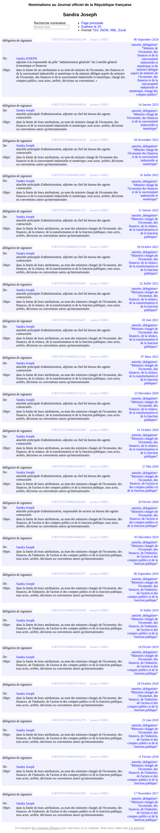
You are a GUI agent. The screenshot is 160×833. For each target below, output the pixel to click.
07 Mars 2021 (149, 356)
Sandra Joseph (27, 110)
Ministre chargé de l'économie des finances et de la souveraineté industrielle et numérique (143, 157)
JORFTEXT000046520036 (69, 139)
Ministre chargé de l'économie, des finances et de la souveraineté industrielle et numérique (142, 121)
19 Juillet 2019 (149, 610)
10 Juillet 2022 (149, 175)
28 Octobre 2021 (147, 247)
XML (113, 30)
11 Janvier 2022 (148, 210)
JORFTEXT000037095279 (69, 720)
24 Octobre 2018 (147, 683)
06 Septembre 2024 (146, 39)
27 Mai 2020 (150, 466)
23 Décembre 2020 (146, 393)
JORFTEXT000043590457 (69, 320)
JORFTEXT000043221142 (69, 356)
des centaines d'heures (46, 828)
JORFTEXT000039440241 (69, 537)
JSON (104, 30)
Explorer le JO (91, 26)
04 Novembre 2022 (146, 139)
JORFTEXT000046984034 (69, 104)
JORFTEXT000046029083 (69, 175)
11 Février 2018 (148, 756)
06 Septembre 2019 (146, 573)
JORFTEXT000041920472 (69, 466)
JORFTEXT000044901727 (69, 210)
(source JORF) (99, 39)
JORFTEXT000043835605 (69, 283)
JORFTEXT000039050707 (69, 573)
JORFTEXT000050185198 (69, 39)
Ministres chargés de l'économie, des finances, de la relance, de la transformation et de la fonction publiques (143, 227)
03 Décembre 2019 (146, 537)
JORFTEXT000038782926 (69, 610)
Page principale (92, 23)
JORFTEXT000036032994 (69, 793)
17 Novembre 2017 (146, 793)
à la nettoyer (136, 828)
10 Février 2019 (148, 647)
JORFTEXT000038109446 (69, 647)
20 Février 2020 (148, 502)
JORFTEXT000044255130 (69, 247)
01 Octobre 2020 (147, 430)
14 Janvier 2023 (148, 104)
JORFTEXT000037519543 (69, 683)
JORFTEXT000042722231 (69, 393)
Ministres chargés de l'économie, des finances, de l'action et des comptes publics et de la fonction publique (142, 483)
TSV (95, 30)
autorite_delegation (144, 44)
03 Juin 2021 (150, 320)
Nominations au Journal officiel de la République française (80, 5)
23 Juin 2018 (150, 720)
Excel (122, 30)
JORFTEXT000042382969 (69, 430)
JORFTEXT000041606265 (69, 502)
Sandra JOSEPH (28, 58)
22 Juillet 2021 (149, 283)
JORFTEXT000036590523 (69, 756)
